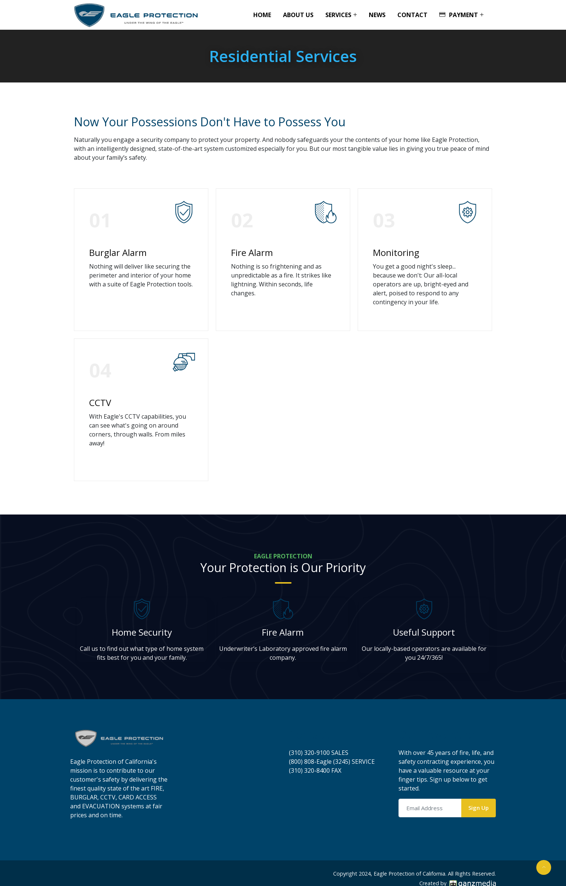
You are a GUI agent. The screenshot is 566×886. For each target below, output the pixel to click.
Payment (458, 15)
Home (262, 15)
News (377, 15)
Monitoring (396, 252)
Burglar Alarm (118, 252)
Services (338, 15)
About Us (298, 15)
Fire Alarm (252, 252)
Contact (412, 15)
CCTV (100, 402)
